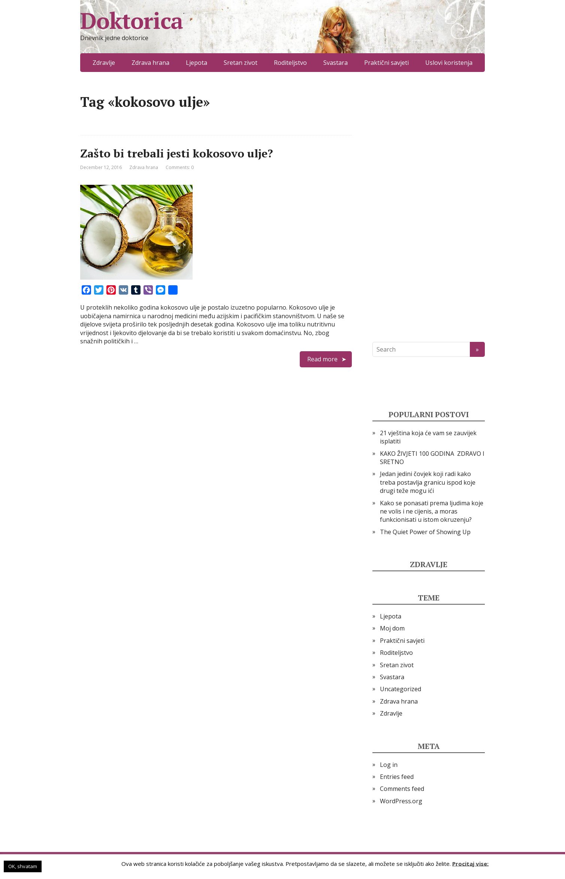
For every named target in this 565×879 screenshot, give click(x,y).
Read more (322, 359)
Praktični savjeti (386, 62)
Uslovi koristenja (448, 62)
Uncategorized (400, 689)
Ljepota (196, 62)
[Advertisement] (428, 206)
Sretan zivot (240, 62)
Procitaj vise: (470, 863)
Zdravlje (104, 62)
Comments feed (402, 789)
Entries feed (397, 777)
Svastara (335, 62)
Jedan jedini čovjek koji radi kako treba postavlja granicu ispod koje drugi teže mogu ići (427, 482)
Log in (389, 765)
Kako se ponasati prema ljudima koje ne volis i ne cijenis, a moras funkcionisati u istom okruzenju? (431, 511)
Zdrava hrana (150, 62)
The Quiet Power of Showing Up (425, 532)
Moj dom (392, 628)
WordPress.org (401, 801)
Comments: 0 (180, 167)
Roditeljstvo (290, 62)
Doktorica (131, 20)
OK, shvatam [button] (22, 866)
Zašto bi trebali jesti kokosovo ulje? (176, 153)
